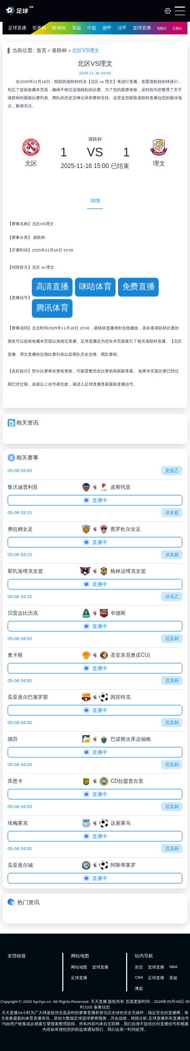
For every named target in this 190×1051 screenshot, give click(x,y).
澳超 (139, 988)
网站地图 (79, 967)
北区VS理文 (85, 50)
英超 (76, 27)
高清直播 (52, 286)
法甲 (122, 27)
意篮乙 (172, 470)
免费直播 (138, 286)
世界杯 (39, 27)
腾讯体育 (52, 308)
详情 (95, 200)
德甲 (106, 27)
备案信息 (102, 1007)
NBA (162, 28)
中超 (91, 27)
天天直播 (99, 1001)
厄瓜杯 (172, 638)
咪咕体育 (95, 286)
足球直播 (17, 27)
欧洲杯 (59, 27)
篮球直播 (142, 27)
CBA (177, 28)
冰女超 (172, 512)
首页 (41, 50)
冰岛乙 (172, 596)
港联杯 (59, 50)
